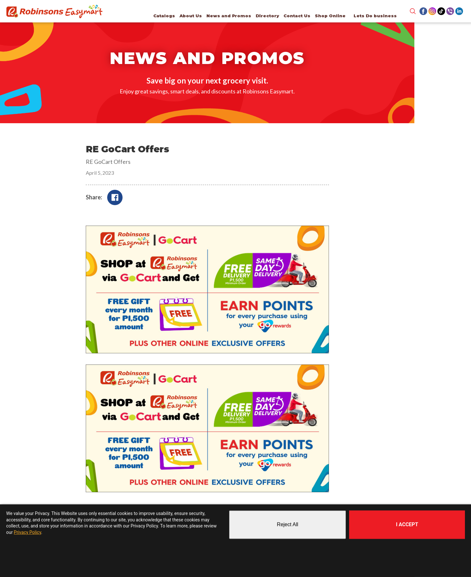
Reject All (287, 524)
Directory (266, 15)
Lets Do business (373, 15)
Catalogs (163, 15)
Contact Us (295, 15)
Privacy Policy (27, 532)
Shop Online (329, 15)
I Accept (407, 524)
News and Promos (227, 15)
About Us (189, 15)
